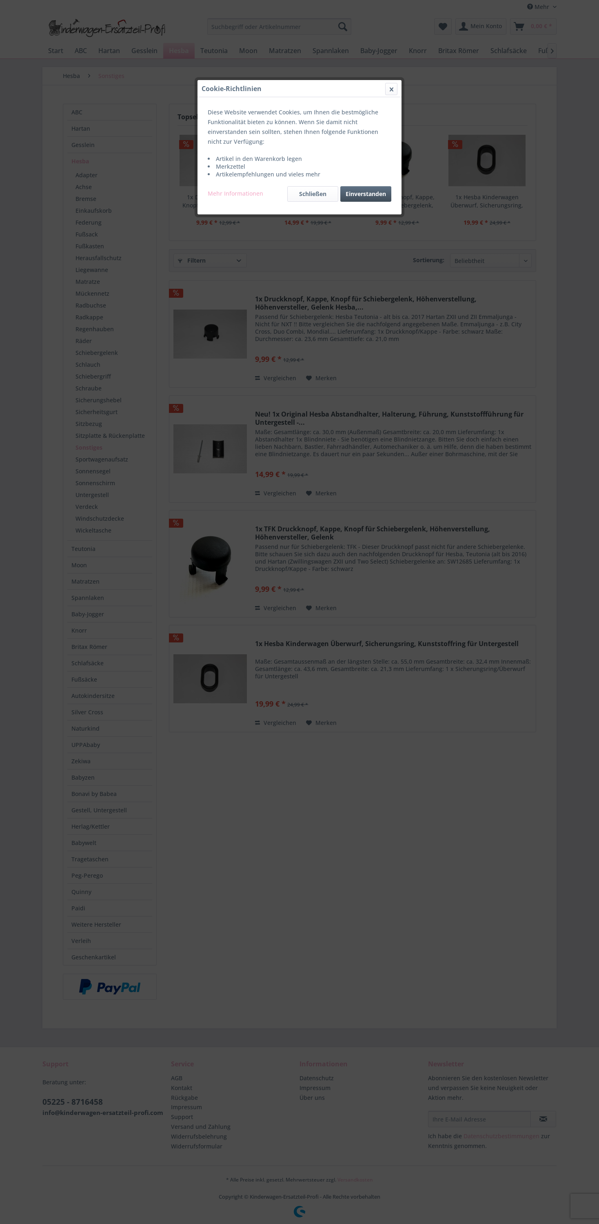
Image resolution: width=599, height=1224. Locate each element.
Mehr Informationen (235, 193)
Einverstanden (366, 194)
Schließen (312, 194)
